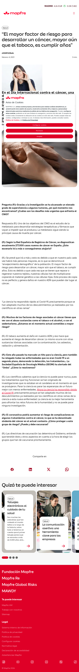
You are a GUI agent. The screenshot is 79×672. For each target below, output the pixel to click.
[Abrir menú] (74, 13)
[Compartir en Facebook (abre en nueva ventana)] (12, 469)
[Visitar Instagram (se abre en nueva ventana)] (32, 662)
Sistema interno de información (17, 627)
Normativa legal (9, 646)
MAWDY (9, 591)
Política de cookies (11, 636)
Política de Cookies (12, 120)
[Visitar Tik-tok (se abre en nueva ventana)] (75, 662)
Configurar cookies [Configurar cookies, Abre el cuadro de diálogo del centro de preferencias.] (39, 125)
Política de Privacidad (30, 120)
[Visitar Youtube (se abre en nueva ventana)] (18, 662)
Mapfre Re (11, 578)
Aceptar (39, 136)
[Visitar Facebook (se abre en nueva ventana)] (3, 662)
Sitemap (6, 614)
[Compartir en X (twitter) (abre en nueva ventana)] (48, 469)
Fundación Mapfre (18, 571)
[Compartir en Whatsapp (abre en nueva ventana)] (67, 469)
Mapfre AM (7, 605)
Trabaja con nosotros (12, 609)
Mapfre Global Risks (19, 584)
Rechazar (39, 131)
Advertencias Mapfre (12, 655)
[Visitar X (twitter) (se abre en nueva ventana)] (61, 662)
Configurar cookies (11, 641)
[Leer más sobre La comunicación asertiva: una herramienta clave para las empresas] (54, 546)
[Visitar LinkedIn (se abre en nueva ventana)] (46, 662)
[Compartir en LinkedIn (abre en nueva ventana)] (30, 469)
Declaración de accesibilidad (15, 650)
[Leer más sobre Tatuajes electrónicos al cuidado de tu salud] (18, 546)
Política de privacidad (12, 632)
